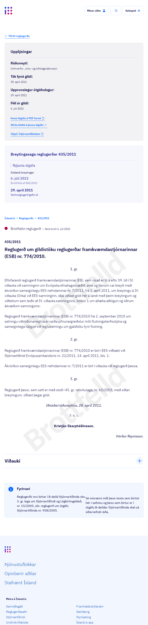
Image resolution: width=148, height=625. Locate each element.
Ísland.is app (84, 622)
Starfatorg (82, 612)
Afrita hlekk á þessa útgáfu (29, 125)
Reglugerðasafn (16, 612)
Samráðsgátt (14, 606)
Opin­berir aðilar (21, 573)
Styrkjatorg (83, 617)
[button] (96, 10)
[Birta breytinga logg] (74, 206)
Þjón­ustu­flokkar (20, 564)
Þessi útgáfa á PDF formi (26, 118)
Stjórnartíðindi (15, 617)
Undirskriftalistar (17, 622)
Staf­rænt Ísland (20, 582)
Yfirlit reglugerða (19, 36)
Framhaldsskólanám (89, 606)
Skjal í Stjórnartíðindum (25, 134)
